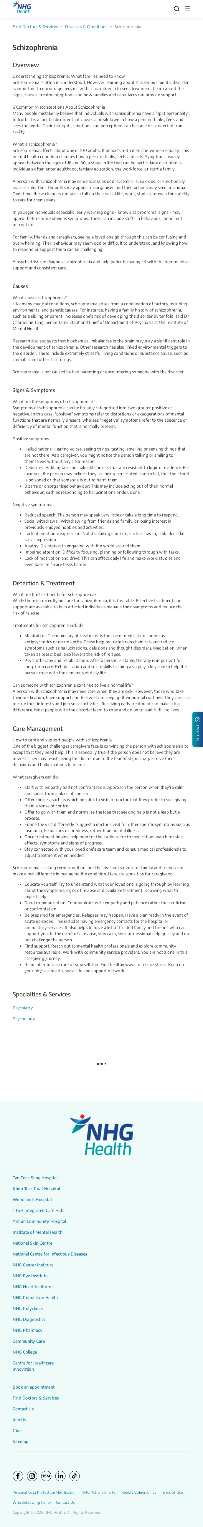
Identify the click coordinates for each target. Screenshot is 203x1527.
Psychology (24, 1018)
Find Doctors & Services (35, 26)
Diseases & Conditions (86, 26)
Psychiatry (23, 1007)
